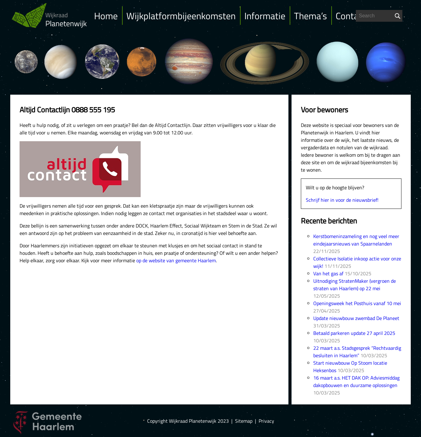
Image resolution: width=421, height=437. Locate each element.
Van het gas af (328, 273)
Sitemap (243, 421)
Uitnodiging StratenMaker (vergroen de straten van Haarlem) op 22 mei (354, 284)
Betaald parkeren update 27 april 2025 (354, 333)
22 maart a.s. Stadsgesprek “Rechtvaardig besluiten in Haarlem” (357, 351)
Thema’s (310, 16)
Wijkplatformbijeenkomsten (181, 16)
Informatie (264, 16)
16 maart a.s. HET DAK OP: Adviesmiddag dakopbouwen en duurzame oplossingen (356, 381)
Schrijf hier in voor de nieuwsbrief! (342, 200)
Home (106, 16)
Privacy (266, 421)
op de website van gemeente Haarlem (176, 260)
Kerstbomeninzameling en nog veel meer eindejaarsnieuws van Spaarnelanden (356, 239)
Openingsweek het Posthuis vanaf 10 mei (357, 303)
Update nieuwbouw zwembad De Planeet (356, 318)
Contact (351, 16)
